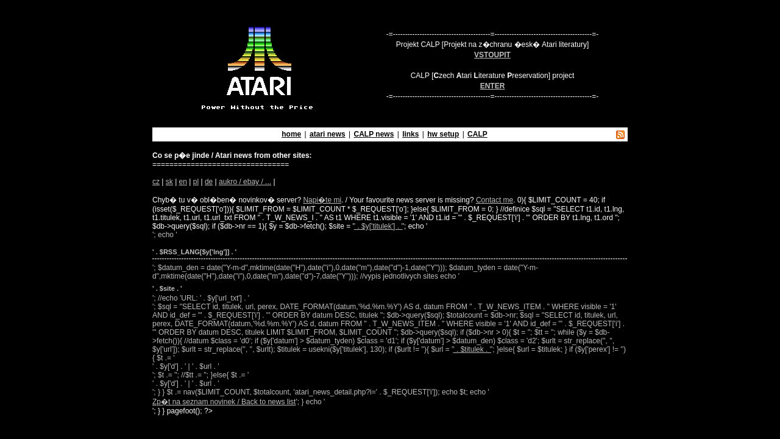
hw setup (443, 134)
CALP (477, 134)
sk (169, 181)
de (209, 181)
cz (156, 181)
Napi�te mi (322, 200)
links (410, 134)
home (291, 134)
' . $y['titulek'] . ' (378, 226)
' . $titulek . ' (472, 349)
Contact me (494, 200)
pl (196, 181)
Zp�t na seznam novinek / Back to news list (224, 402)
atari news (328, 134)
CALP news (374, 134)
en (183, 181)
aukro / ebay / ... (245, 181)
